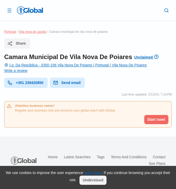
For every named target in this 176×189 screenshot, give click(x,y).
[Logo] (30, 10)
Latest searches (77, 157)
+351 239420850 (25, 82)
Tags (101, 157)
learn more (93, 173)
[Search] (166, 10)
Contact (159, 157)
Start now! (156, 119)
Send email (67, 82)
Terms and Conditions (129, 157)
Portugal (10, 32)
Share (16, 43)
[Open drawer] (9, 10)
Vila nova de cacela (32, 32)
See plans (157, 163)
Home (52, 157)
